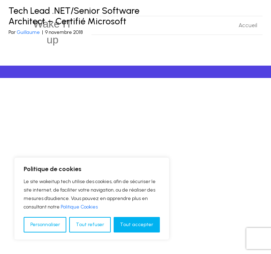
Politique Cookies (79, 207)
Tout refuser (90, 225)
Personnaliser (45, 225)
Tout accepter (136, 225)
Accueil (248, 25)
